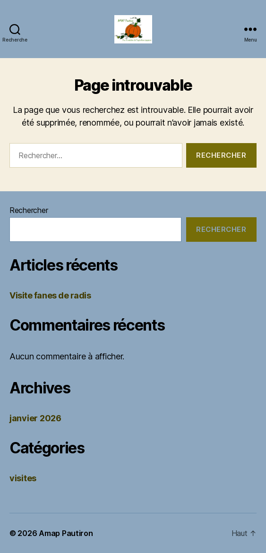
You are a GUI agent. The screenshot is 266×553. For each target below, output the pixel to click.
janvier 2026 (35, 418)
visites (22, 478)
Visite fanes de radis (50, 295)
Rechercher (28, 210)
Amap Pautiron (66, 533)
